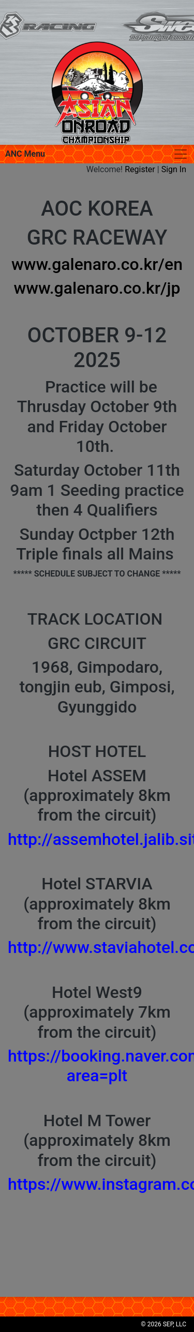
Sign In (173, 169)
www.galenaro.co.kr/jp (96, 288)
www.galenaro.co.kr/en (97, 264)
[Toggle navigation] (180, 154)
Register (140, 169)
